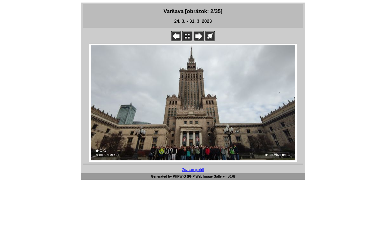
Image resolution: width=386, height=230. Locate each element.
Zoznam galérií (193, 170)
